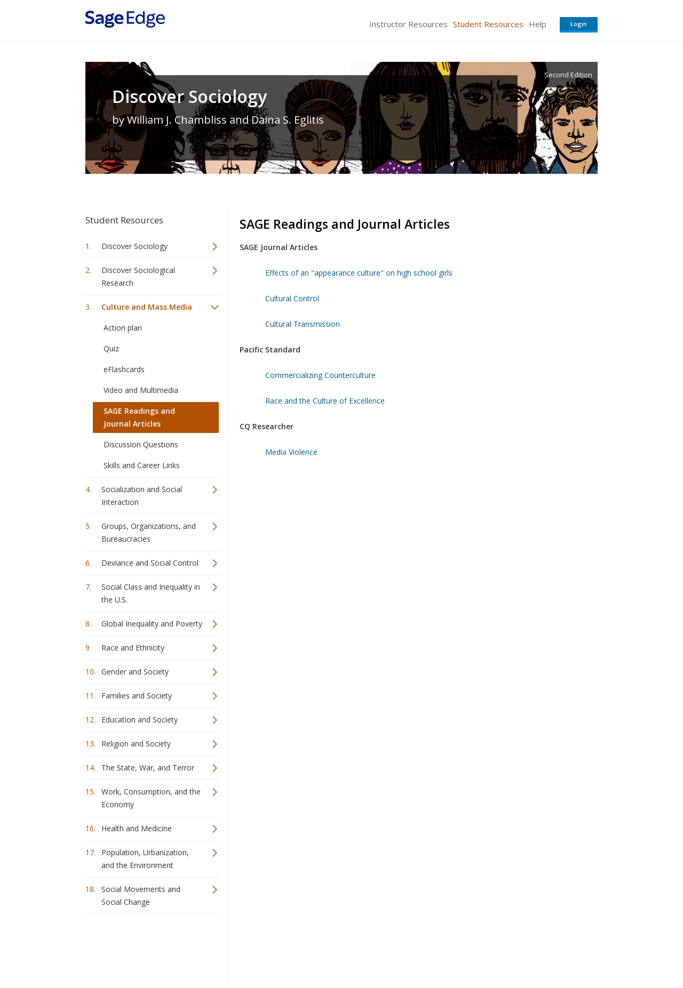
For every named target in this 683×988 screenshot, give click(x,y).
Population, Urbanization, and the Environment (145, 858)
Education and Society (139, 719)
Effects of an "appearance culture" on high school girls (358, 273)
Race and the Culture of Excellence (325, 401)
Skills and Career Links (142, 465)
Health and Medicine (136, 828)
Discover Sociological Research (138, 276)
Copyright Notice (468, 948)
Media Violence (291, 452)
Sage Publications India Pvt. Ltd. (240, 948)
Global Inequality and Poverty (151, 623)
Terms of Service (402, 948)
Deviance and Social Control (149, 563)
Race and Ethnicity (132, 647)
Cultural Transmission (302, 324)
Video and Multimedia (141, 390)
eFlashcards (124, 369)
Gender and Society (135, 671)
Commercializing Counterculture (320, 375)
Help (537, 24)
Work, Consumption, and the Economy (151, 797)
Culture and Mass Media (146, 307)
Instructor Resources (408, 24)
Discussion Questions (141, 444)
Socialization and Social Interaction (141, 495)
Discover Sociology (189, 96)
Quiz (111, 348)
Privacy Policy (527, 948)
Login (578, 24)
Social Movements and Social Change (140, 895)
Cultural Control (292, 298)
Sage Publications (146, 948)
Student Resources (488, 24)
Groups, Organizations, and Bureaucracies (148, 532)
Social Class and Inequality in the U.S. (150, 593)
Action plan (123, 328)
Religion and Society (136, 743)
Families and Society (136, 695)
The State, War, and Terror (147, 767)
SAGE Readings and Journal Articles (139, 417)
